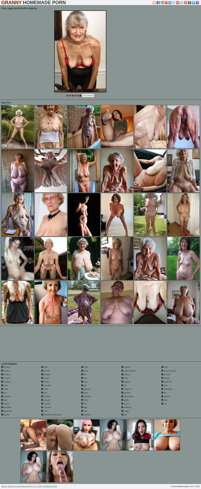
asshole (6, 396)
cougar (45, 400)
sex (124, 415)
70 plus (5, 378)
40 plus (5, 367)
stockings (167, 389)
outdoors (126, 389)
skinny (166, 378)
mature (125, 374)
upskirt (166, 396)
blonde (45, 371)
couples (46, 404)
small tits (167, 382)
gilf (83, 385)
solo (165, 385)
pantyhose (127, 396)
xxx (164, 404)
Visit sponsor (88, 95)
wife (164, 400)
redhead (126, 407)
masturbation (128, 371)
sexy (165, 367)
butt (44, 393)
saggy (125, 411)
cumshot (46, 407)
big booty (6, 411)
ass (4, 393)
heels (85, 400)
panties (125, 393)
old (123, 385)
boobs (45, 378)
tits (164, 393)
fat (83, 374)
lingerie (125, 367)
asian (5, 389)
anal (4, 385)
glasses (86, 389)
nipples (125, 382)
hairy (84, 393)
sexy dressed (169, 371)
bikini (44, 367)
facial (84, 371)
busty (45, 389)
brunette (46, 385)
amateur (6, 382)
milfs (124, 378)
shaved (166, 374)
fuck (84, 382)
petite (125, 400)
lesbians (86, 415)
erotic (85, 367)
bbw (4, 400)
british (45, 382)
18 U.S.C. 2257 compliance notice (43, 486)
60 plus (5, 374)
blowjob (46, 374)
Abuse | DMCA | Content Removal (15, 486)
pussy (125, 404)
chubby (45, 396)
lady (84, 407)
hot (83, 404)
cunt (44, 411)
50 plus (5, 371)
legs (84, 411)
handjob (86, 396)
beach (5, 404)
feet (84, 378)
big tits (5, 415)
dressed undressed (51, 415)
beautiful (6, 407)
